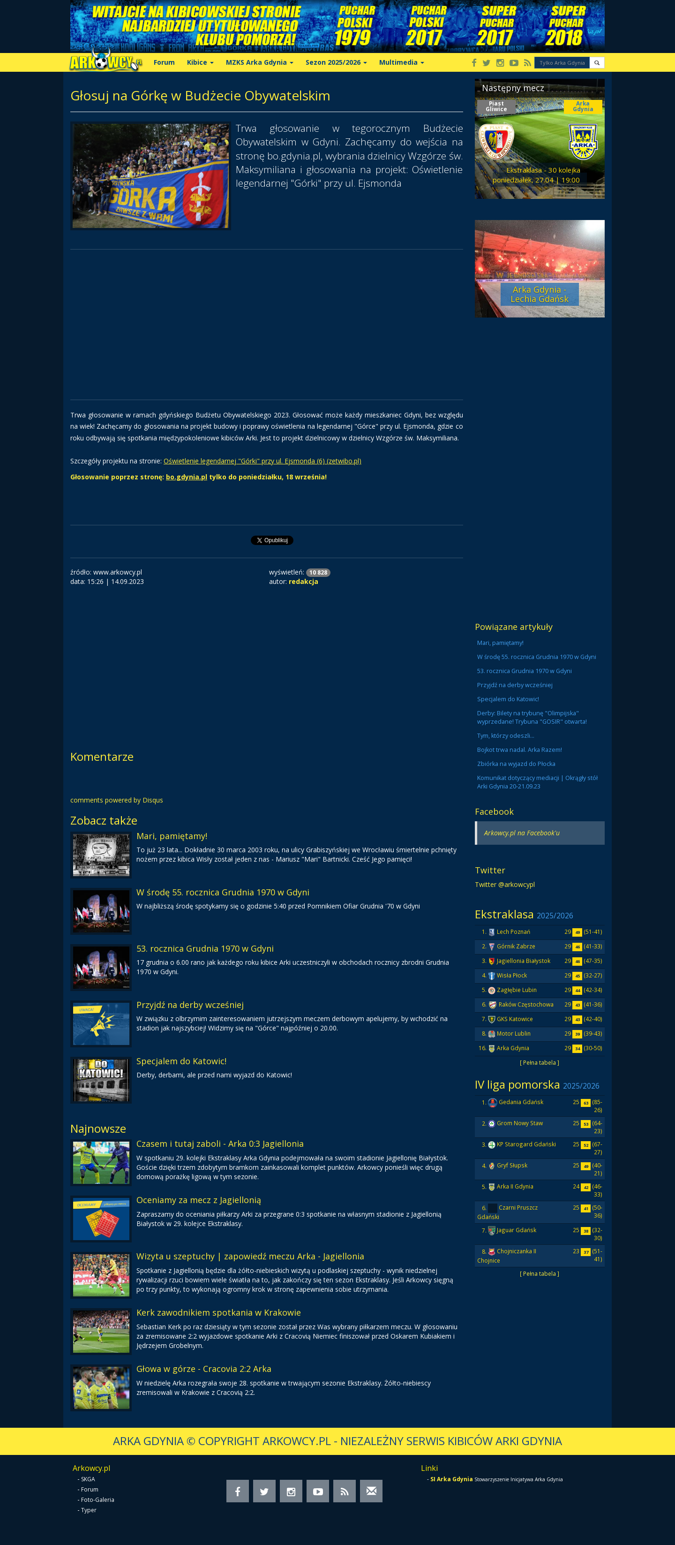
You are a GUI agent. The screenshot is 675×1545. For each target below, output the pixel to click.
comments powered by (116, 799)
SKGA (88, 1479)
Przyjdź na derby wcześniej (190, 1004)
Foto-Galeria (97, 1500)
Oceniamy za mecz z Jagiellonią (198, 1199)
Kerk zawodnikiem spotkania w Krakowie (218, 1312)
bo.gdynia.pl (186, 476)
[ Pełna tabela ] (539, 1062)
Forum (164, 62)
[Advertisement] (266, 324)
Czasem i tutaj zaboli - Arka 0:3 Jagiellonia (220, 1143)
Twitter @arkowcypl (505, 884)
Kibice (200, 62)
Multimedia (401, 62)
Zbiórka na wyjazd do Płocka (516, 764)
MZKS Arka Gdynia (259, 62)
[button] (597, 62)
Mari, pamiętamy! (171, 835)
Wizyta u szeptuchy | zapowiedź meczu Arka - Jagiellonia (250, 1256)
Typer (89, 1510)
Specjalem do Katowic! (181, 1061)
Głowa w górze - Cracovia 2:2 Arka (203, 1368)
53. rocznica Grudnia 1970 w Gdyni (205, 948)
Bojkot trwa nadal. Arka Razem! (519, 750)
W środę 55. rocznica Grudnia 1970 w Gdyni (222, 892)
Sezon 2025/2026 (336, 62)
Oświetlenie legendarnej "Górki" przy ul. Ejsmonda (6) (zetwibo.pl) (262, 460)
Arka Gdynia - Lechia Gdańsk (539, 294)
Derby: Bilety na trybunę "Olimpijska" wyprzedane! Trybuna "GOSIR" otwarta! (532, 717)
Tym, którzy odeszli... (505, 736)
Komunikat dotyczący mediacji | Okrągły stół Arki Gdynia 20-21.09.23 (537, 782)
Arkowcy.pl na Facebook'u (522, 832)
